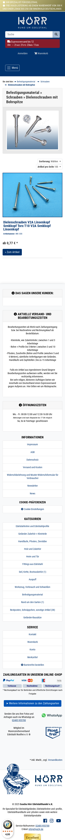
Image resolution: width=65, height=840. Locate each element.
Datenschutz (32, 459)
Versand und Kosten (32, 467)
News (32, 493)
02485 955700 (19, 720)
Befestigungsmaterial (32, 594)
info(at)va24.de (36, 829)
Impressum (32, 444)
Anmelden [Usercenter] (23, 53)
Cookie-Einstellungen (32, 509)
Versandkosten (55, 760)
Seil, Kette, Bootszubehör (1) (32, 571)
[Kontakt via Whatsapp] (51, 715)
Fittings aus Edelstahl (32, 564)
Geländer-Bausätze (32, 617)
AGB (33, 452)
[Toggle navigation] (12, 68)
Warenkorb (32, 642)
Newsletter (32, 485)
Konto (32, 649)
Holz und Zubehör (32, 549)
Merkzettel (32, 657)
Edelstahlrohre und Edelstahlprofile (32, 526)
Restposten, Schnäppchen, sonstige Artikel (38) (32, 610)
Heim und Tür (32, 556)
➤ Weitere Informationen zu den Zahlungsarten (32, 703)
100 (48, 166)
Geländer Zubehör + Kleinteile (32, 533)
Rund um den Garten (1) (32, 602)
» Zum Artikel (12, 252)
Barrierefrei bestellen (32, 664)
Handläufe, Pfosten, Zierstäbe (32, 541)
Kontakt (32, 634)
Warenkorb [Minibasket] (41, 53)
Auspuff (32, 579)
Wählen (48, 161)
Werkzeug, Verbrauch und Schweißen (32, 587)
